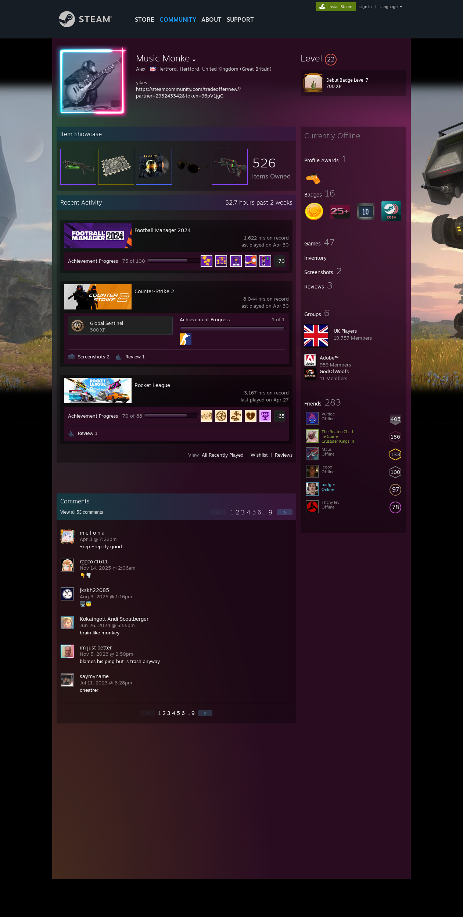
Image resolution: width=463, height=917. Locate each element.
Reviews (283, 455)
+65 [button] (280, 416)
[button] (353, 58)
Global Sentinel (106, 323)
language (389, 6)
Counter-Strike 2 (154, 291)
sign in (365, 6)
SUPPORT (240, 19)
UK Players (345, 331)
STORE (144, 19)
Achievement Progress (93, 261)
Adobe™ (329, 358)
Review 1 (135, 357)
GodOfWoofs (334, 371)
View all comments (81, 512)
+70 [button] (280, 261)
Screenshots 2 (94, 357)
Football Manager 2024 (162, 230)
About (211, 19)
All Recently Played (223, 455)
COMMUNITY (177, 19)
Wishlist (259, 455)
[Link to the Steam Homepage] (91, 25)
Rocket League (152, 385)
